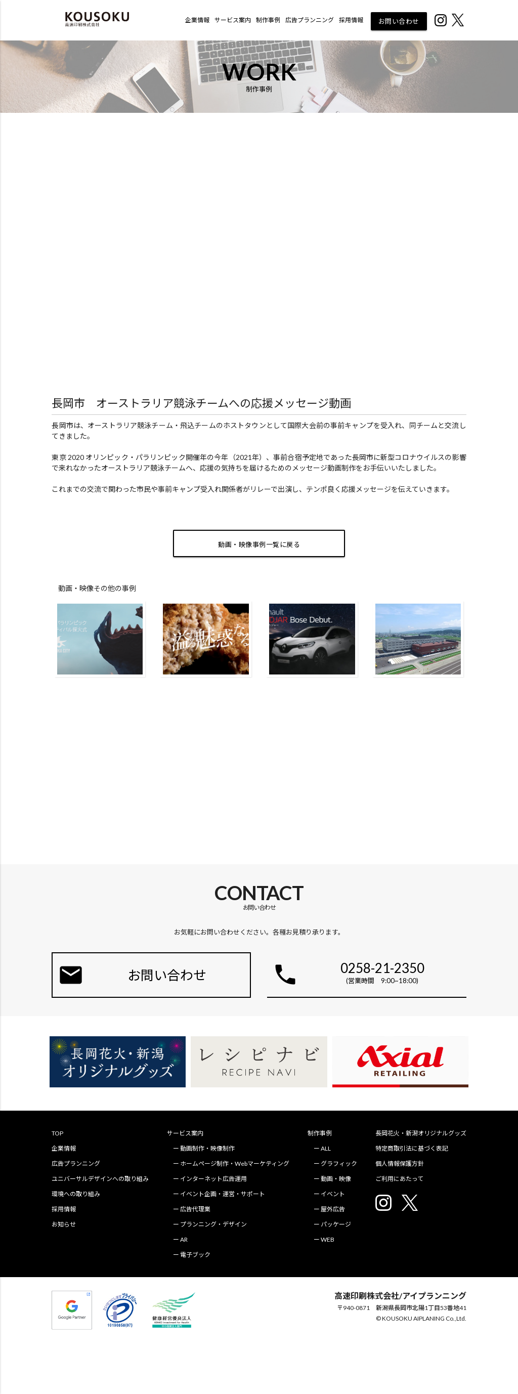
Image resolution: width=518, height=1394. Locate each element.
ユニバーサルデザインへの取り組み (100, 1178)
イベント (333, 1194)
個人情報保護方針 (399, 1163)
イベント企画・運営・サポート (222, 1194)
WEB (327, 1239)
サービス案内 (232, 20)
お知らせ (64, 1224)
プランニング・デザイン (213, 1224)
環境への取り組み (76, 1194)
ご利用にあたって (399, 1178)
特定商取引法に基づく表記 (411, 1148)
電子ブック (195, 1254)
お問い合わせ (398, 21)
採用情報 (351, 20)
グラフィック (339, 1163)
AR (184, 1239)
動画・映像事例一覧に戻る (259, 544)
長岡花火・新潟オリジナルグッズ (420, 1133)
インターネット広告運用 (213, 1178)
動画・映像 (336, 1178)
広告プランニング (309, 20)
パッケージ (336, 1224)
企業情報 (197, 20)
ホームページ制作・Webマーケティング (234, 1163)
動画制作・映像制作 (207, 1148)
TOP (57, 1133)
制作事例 (268, 20)
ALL (326, 1148)
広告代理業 (195, 1209)
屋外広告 (333, 1209)
